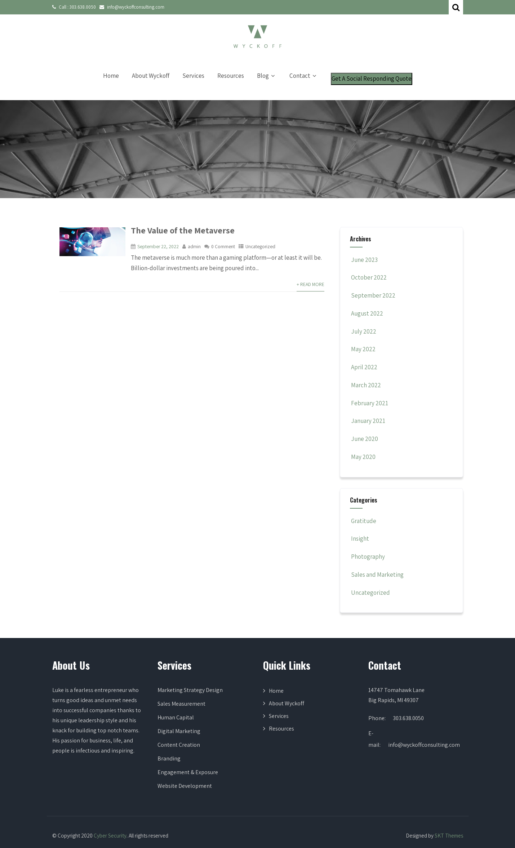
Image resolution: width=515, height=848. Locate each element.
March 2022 (366, 385)
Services (193, 76)
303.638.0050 (83, 7)
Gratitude (363, 521)
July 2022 (363, 331)
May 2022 (363, 349)
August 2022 (367, 313)
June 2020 (364, 439)
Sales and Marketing (377, 575)
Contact (303, 76)
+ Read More (310, 284)
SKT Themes (449, 835)
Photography (367, 557)
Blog (266, 76)
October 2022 (369, 277)
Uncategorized (260, 246)
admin (194, 246)
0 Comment (223, 246)
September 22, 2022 (158, 246)
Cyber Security (110, 835)
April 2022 (364, 367)
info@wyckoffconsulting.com (135, 7)
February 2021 (369, 403)
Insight (359, 539)
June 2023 (364, 260)
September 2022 (373, 295)
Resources (230, 76)
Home (111, 76)
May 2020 (363, 457)
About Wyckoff (150, 76)
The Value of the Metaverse (183, 230)
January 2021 (368, 421)
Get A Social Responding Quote (372, 78)
